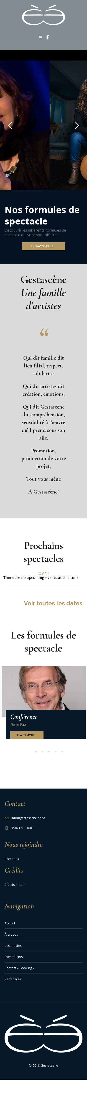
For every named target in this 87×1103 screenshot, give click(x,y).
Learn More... (27, 738)
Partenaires (13, 981)
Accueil (10, 926)
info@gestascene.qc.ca (28, 820)
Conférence (23, 719)
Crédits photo (15, 887)
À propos (11, 937)
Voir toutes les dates (53, 605)
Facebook (12, 861)
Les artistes (13, 948)
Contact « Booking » (19, 970)
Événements (14, 959)
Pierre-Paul (18, 727)
